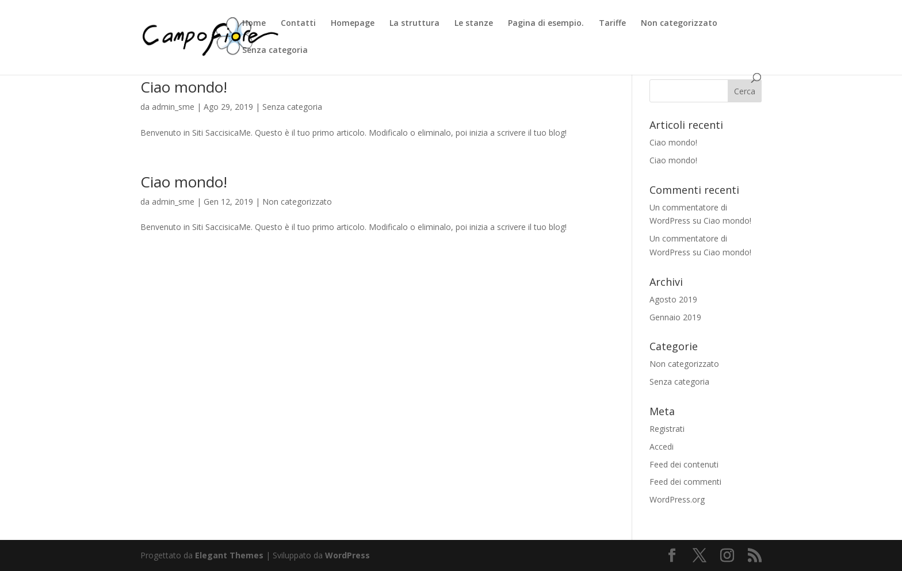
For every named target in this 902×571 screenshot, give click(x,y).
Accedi (661, 446)
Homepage (352, 23)
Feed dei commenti (685, 481)
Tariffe (612, 23)
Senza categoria (275, 50)
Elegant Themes (229, 555)
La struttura (414, 23)
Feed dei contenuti (683, 464)
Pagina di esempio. (546, 23)
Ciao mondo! (183, 86)
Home (254, 23)
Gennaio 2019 (675, 317)
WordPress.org (677, 499)
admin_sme (173, 106)
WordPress (347, 555)
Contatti (298, 23)
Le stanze (473, 23)
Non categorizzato (679, 23)
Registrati (667, 428)
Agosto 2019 (673, 299)
